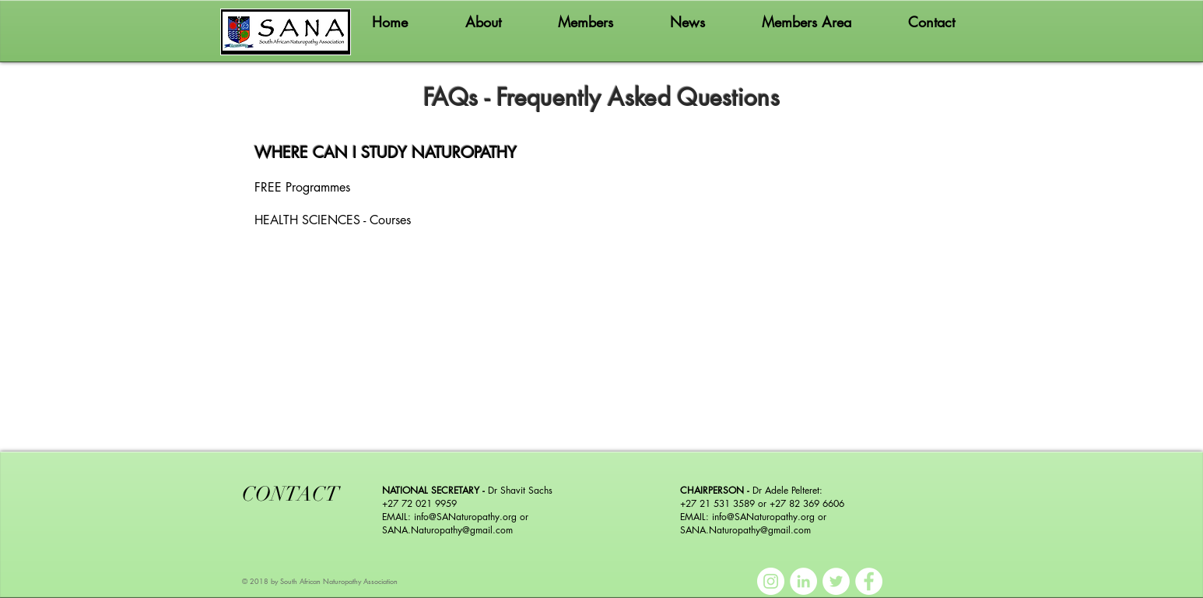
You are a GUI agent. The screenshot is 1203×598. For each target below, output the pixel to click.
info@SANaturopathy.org (465, 516)
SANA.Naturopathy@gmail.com (447, 529)
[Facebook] (868, 581)
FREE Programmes (302, 187)
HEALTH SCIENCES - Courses (332, 220)
